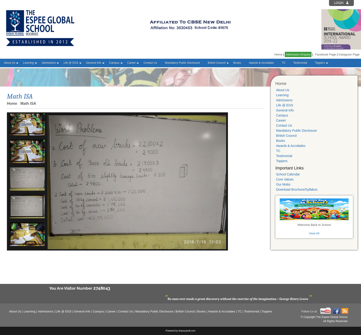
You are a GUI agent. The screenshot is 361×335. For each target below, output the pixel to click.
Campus (114, 62)
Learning (28, 62)
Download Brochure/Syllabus (296, 189)
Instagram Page (349, 54)
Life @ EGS (71, 62)
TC (283, 62)
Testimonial (300, 62)
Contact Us (150, 62)
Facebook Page (325, 54)
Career (131, 62)
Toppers (320, 62)
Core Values (285, 179)
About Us (9, 62)
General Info (93, 62)
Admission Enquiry (298, 54)
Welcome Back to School (314, 225)
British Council (217, 62)
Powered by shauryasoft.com (180, 330)
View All (314, 233)
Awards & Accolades (261, 62)
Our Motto (283, 184)
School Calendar (288, 174)
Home (278, 54)
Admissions (49, 62)
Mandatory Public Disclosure (182, 62)
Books (237, 62)
